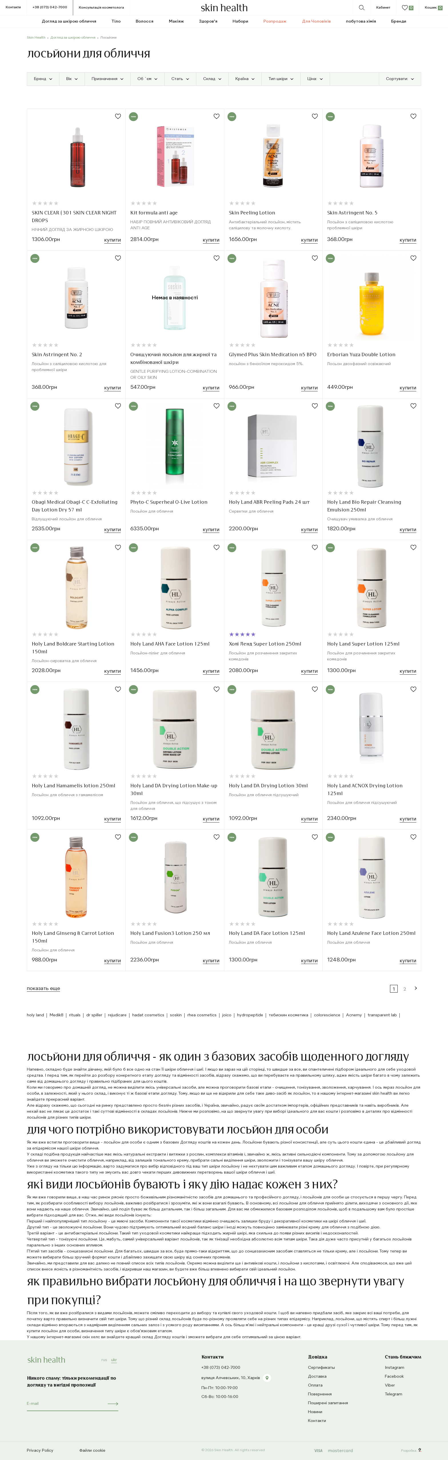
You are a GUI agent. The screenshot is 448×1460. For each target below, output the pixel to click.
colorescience (327, 1015)
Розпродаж (275, 21)
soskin (176, 1015)
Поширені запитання (328, 1403)
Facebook (394, 1377)
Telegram (393, 1394)
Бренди (398, 21)
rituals (75, 1015)
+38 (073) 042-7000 (50, 7)
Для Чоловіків (316, 21)
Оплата (315, 1385)
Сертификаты (321, 1368)
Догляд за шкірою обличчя (72, 37)
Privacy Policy (40, 1451)
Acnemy (354, 1015)
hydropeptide (250, 1015)
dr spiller (94, 1015)
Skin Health (36, 37)
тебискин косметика (288, 1015)
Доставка (317, 1377)
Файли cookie (92, 1451)
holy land (35, 1015)
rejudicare (117, 1015)
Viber (390, 1385)
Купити (112, 240)
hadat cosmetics (148, 1015)
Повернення (320, 1394)
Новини (315, 1412)
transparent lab (382, 1015)
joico (226, 1015)
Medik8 (56, 1015)
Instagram (394, 1368)
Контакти (13, 7)
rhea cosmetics (202, 1015)
